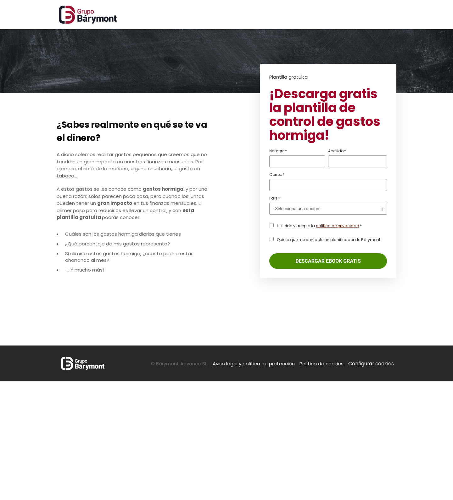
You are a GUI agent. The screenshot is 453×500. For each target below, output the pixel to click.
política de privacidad (337, 225)
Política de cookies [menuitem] (323, 482)
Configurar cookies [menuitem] (372, 482)
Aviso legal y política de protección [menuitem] (255, 482)
